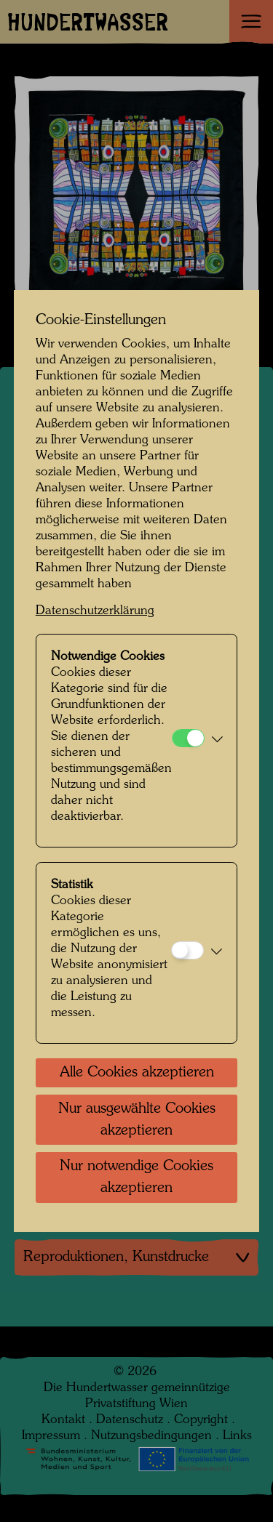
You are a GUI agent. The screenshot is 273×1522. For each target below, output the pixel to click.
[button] (217, 741)
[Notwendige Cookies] (188, 738)
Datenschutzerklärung (95, 611)
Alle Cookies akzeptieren (137, 1073)
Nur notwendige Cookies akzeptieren (136, 1177)
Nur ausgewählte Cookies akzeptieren (136, 1120)
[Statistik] (187, 950)
